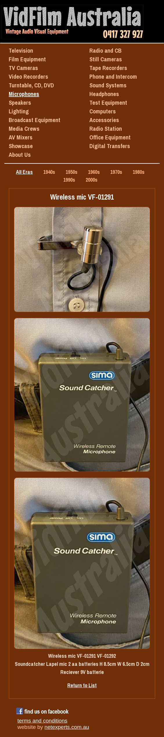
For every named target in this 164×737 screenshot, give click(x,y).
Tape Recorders (108, 68)
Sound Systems (108, 85)
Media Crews (24, 128)
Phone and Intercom (113, 76)
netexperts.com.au (66, 727)
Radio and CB (105, 50)
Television (21, 50)
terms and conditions (42, 721)
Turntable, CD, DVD (31, 85)
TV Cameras (23, 68)
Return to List (82, 685)
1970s (116, 172)
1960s (94, 172)
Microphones (24, 94)
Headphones (104, 94)
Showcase (21, 146)
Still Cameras (105, 59)
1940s (49, 172)
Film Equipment (27, 59)
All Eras (24, 172)
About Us (20, 155)
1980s (139, 172)
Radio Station (105, 128)
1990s (69, 179)
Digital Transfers (109, 146)
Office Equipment (110, 137)
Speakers (20, 102)
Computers (102, 111)
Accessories (104, 120)
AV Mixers (21, 137)
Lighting (19, 111)
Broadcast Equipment (34, 120)
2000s (92, 179)
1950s (72, 172)
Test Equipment (108, 102)
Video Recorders (28, 76)
